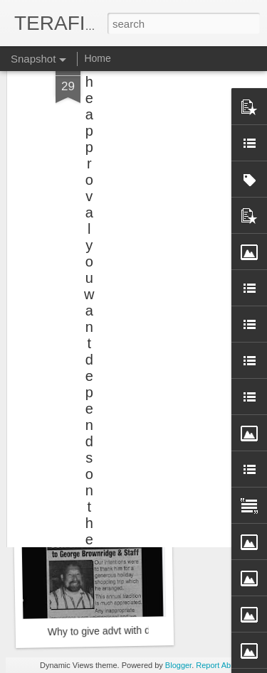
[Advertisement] (144, 89)
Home (97, 58)
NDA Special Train (90, 445)
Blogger (178, 665)
